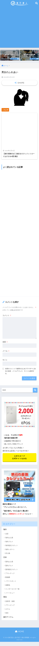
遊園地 (7, 585)
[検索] (35, 390)
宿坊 (6, 613)
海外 (5, 529)
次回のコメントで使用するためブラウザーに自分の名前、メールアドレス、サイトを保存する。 (20, 371)
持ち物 (7, 553)
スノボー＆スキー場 (12, 589)
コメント (6, 315)
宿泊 (5, 597)
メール (6, 351)
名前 (5, 342)
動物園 (7, 577)
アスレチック (10, 573)
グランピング (10, 605)
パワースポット (10, 581)
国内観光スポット (11, 569)
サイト (4, 360)
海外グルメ (9, 541)
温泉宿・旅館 (10, 601)
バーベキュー (10, 593)
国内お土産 (9, 561)
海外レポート (10, 549)
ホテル (7, 609)
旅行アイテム (8, 617)
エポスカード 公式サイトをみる (19, 457)
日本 (5, 557)
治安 (6, 534)
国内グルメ (9, 565)
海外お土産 (9, 537)
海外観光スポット (11, 545)
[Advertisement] (19, 27)
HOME (19, 631)
